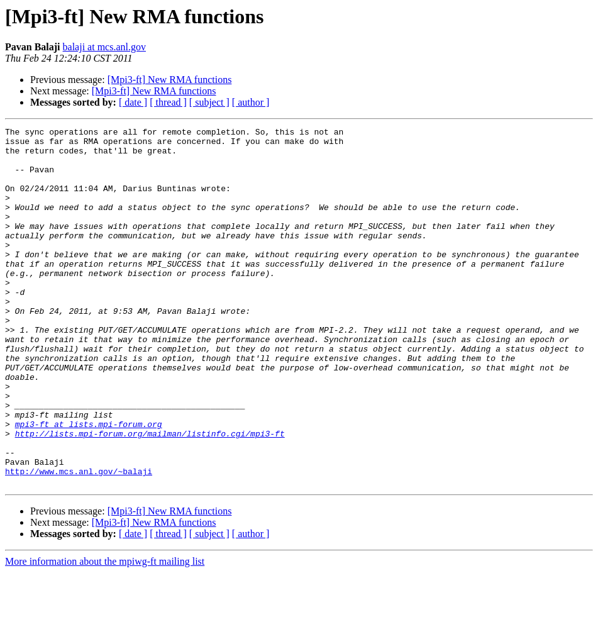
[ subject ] (209, 102)
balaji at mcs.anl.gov (104, 47)
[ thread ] (168, 102)
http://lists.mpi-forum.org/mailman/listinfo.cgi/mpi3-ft (150, 495)
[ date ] (133, 102)
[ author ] (251, 102)
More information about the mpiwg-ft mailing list (104, 633)
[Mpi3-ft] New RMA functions (170, 79)
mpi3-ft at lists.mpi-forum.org (88, 484)
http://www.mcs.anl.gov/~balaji (78, 541)
